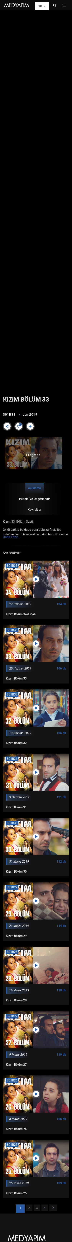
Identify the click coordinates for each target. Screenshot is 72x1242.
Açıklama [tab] (34, 488)
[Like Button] (19, 426)
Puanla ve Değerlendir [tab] (34, 499)
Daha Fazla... (12, 537)
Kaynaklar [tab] (34, 509)
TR (42, 6)
